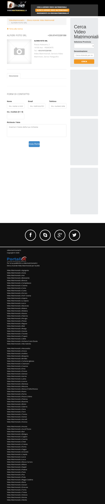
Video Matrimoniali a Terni (16, 412)
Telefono (52, 101)
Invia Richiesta (34, 144)
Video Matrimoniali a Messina (17, 386)
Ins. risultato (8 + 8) (15, 112)
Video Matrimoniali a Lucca (16, 459)
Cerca (84, 61)
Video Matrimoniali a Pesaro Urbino (19, 396)
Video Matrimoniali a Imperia (17, 298)
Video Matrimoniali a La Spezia (18, 301)
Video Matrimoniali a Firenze (17, 371)
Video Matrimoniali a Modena (17, 311)
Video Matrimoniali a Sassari (17, 485)
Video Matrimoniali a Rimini (16, 404)
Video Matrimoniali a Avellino (17, 353)
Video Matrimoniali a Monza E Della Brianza (22, 389)
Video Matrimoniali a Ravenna (17, 401)
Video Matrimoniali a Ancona (17, 426)
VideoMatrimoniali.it (16, 20)
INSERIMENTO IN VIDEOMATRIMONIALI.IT (53, 13)
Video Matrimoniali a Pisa (16, 475)
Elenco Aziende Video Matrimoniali (40, 20)
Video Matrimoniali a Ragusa (17, 323)
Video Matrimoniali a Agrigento (18, 270)
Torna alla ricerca (15, 29)
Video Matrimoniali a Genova (17, 374)
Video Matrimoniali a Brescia (17, 280)
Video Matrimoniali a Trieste (17, 492)
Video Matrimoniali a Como (16, 288)
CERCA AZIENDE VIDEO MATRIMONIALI (52, 7)
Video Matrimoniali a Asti (16, 275)
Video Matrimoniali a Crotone (17, 444)
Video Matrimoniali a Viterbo (17, 500)
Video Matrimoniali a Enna (16, 369)
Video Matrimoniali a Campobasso (19, 283)
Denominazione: (81, 51)
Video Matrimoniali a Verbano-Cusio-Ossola (22, 341)
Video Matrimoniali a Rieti (16, 326)
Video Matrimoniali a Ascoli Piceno (19, 429)
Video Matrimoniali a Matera (17, 308)
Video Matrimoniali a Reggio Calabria (20, 480)
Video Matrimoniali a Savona (17, 331)
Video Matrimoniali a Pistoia (17, 321)
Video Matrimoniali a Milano (17, 464)
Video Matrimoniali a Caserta (17, 439)
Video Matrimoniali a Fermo (16, 447)
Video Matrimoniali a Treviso (17, 414)
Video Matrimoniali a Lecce (16, 457)
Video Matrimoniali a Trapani (17, 336)
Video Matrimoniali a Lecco (16, 303)
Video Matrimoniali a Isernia (17, 376)
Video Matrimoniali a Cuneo (16, 291)
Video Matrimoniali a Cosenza (17, 366)
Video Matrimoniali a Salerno (17, 407)
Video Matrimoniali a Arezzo (17, 351)
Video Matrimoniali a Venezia (17, 495)
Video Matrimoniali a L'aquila (17, 454)
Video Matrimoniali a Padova (17, 469)
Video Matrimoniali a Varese (17, 417)
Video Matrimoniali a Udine (16, 339)
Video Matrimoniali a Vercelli (17, 419)
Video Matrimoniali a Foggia (17, 449)
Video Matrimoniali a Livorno (17, 381)
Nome (9, 101)
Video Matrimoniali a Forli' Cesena (19, 296)
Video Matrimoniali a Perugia (17, 318)
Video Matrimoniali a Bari (16, 431)
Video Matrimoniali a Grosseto (17, 452)
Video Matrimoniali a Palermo (17, 316)
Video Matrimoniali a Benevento (18, 278)
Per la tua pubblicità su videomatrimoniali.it (22, 263)
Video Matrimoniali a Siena (16, 409)
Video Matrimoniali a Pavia (16, 472)
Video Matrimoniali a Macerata (18, 306)
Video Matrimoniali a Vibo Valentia (19, 344)
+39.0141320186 (57, 35)
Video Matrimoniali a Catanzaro (18, 364)
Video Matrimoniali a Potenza (17, 399)
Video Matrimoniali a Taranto (17, 334)
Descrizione (13, 76)
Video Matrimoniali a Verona (17, 497)
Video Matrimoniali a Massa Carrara (20, 462)
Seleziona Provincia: (82, 42)
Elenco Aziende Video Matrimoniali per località (23, 266)
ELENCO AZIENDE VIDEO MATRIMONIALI (52, 10)
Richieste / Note (13, 122)
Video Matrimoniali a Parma (17, 394)
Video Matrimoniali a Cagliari (17, 437)
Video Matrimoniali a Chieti (16, 442)
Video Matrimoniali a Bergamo (17, 356)
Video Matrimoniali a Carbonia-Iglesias (20, 361)
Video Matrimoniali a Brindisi (17, 358)
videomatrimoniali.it (14, 250)
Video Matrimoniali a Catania (17, 285)
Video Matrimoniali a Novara (17, 313)
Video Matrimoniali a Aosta (16, 273)
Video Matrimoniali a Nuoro (16, 391)
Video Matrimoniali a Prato (16, 477)
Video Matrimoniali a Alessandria (18, 348)
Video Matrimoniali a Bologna (17, 434)
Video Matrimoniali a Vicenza (17, 422)
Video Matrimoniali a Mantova (17, 384)
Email (30, 101)
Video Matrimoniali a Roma (16, 482)
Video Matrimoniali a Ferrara (17, 293)
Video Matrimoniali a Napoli (16, 467)
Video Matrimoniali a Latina (16, 379)
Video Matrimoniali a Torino (16, 490)
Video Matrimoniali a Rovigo (17, 328)
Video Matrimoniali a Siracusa (17, 487)
